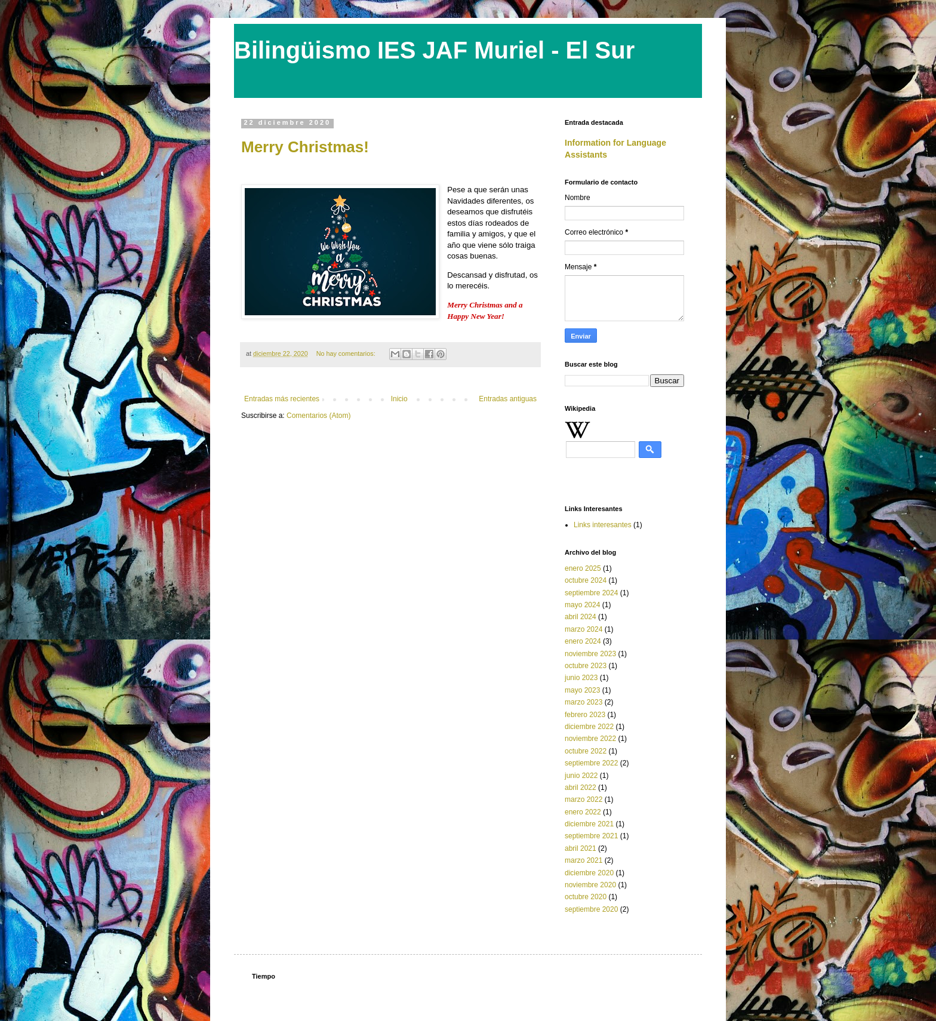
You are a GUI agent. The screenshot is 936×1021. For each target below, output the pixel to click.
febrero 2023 (585, 715)
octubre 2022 (585, 751)
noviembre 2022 (590, 738)
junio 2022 (581, 775)
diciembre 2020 (589, 873)
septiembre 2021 (591, 836)
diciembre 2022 (589, 726)
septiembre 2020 (591, 909)
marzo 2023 (583, 702)
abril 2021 (580, 848)
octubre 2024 (585, 580)
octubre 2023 (585, 666)
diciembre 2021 (589, 824)
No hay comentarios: (346, 353)
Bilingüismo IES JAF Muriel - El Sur (434, 50)
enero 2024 (583, 641)
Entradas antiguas (508, 399)
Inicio (399, 399)
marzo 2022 (583, 799)
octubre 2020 (585, 897)
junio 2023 (581, 678)
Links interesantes (603, 525)
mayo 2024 (582, 605)
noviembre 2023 (590, 654)
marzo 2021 (583, 860)
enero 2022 (583, 812)
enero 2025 (583, 568)
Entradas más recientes (281, 399)
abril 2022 (580, 787)
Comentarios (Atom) (318, 415)
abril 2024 (580, 617)
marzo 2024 (583, 629)
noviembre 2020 (590, 885)
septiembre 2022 (591, 763)
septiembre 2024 (591, 593)
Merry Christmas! (305, 147)
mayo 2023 (582, 690)
